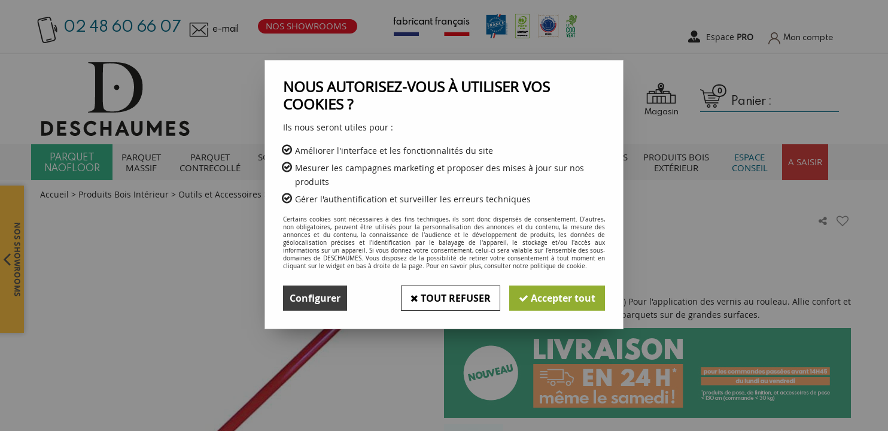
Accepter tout (557, 298)
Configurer (315, 298)
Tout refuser (450, 298)
